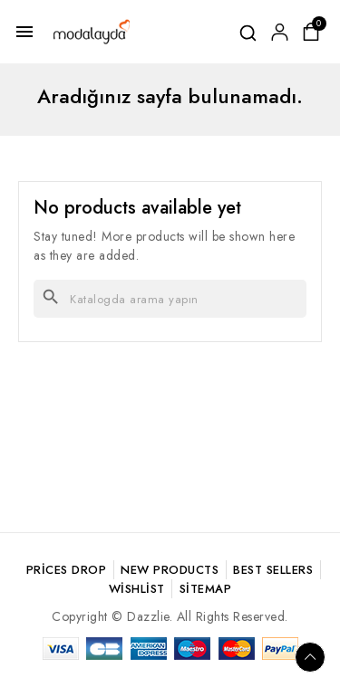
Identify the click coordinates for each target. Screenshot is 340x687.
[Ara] (170, 299)
